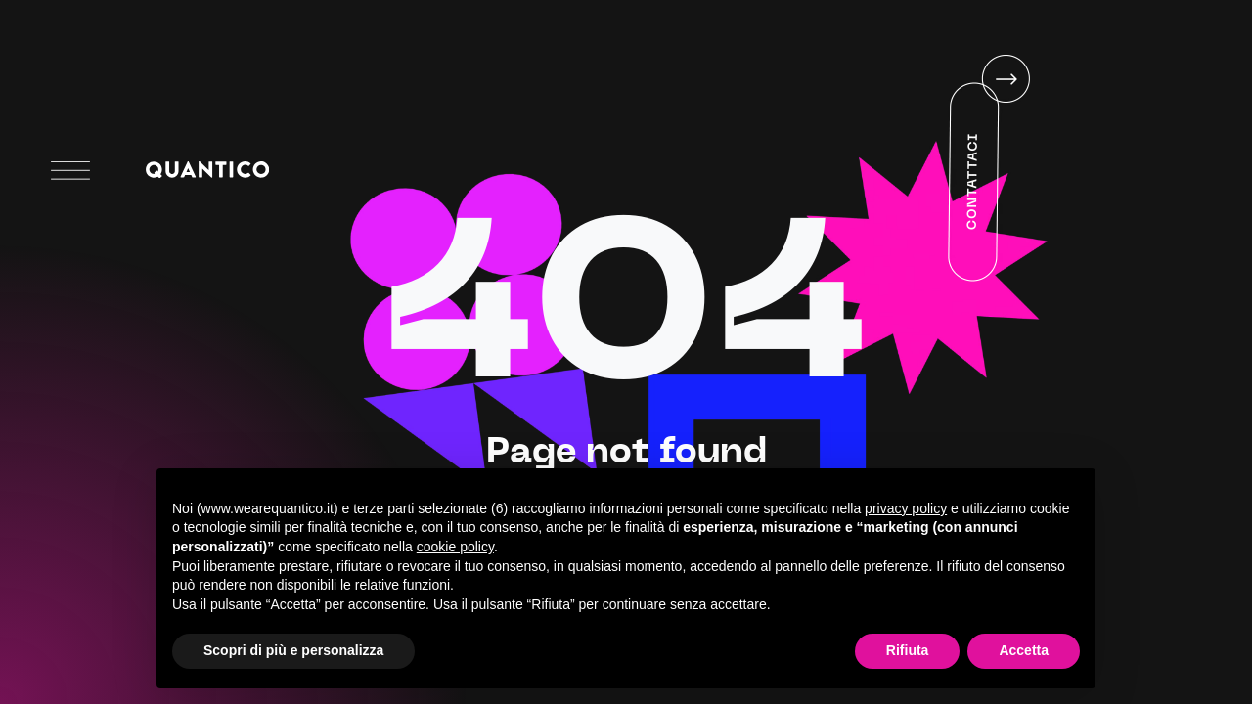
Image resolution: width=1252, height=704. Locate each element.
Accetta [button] (1024, 650)
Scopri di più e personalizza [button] (293, 650)
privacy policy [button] (906, 508)
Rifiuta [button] (907, 650)
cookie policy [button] (455, 546)
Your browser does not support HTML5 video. (902, 168)
